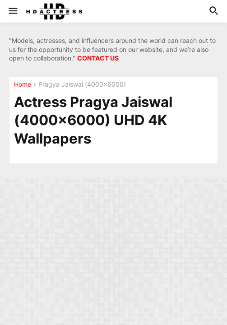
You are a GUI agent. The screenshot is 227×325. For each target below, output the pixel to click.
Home (22, 84)
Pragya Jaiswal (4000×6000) (82, 84)
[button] (12, 11)
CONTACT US (98, 58)
